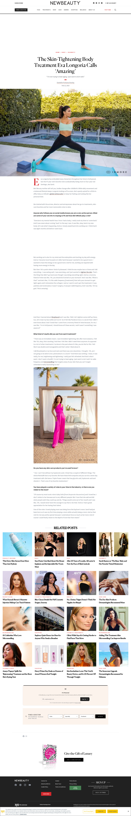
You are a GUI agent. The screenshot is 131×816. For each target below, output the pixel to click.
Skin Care (102, 597)
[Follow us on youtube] (101, 3)
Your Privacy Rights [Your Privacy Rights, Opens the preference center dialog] (88, 811)
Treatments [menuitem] (47, 10)
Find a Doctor (73, 781)
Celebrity (71, 52)
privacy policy (78, 702)
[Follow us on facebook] (93, 3)
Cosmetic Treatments (43, 597)
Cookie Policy (44, 787)
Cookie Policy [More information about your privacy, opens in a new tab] (23, 814)
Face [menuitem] (38, 10)
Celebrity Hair (8, 668)
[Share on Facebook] (23, 736)
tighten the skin (86, 272)
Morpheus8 (55, 317)
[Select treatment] (87, 716)
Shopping (38, 632)
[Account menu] (110, 3)
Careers (57, 781)
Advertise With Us (45, 784)
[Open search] (115, 10)
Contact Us (44, 781)
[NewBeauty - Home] (65, 3)
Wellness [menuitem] (83, 10)
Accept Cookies (112, 811)
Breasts (70, 597)
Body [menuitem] (54, 10)
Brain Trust (58, 784)
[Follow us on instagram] (99, 3)
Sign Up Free (101, 792)
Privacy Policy (73, 784)
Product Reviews (9, 558)
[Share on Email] (26, 736)
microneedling (49, 362)
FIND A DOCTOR (21, 10)
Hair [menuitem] (60, 10)
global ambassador (57, 194)
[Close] (128, 811)
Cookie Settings (75, 788)
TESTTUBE (108, 10)
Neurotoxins (8, 597)
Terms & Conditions (60, 787)
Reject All (100, 811)
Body (64, 52)
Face (68, 558)
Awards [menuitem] (66, 10)
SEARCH (100, 716)
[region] (65, 811)
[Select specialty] (71, 716)
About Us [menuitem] (92, 10)
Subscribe (19, 3)
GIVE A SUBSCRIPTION (74, 760)
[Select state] (55, 716)
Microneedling (8, 632)
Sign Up (85, 699)
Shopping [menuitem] (74, 10)
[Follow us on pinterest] (96, 3)
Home (58, 52)
